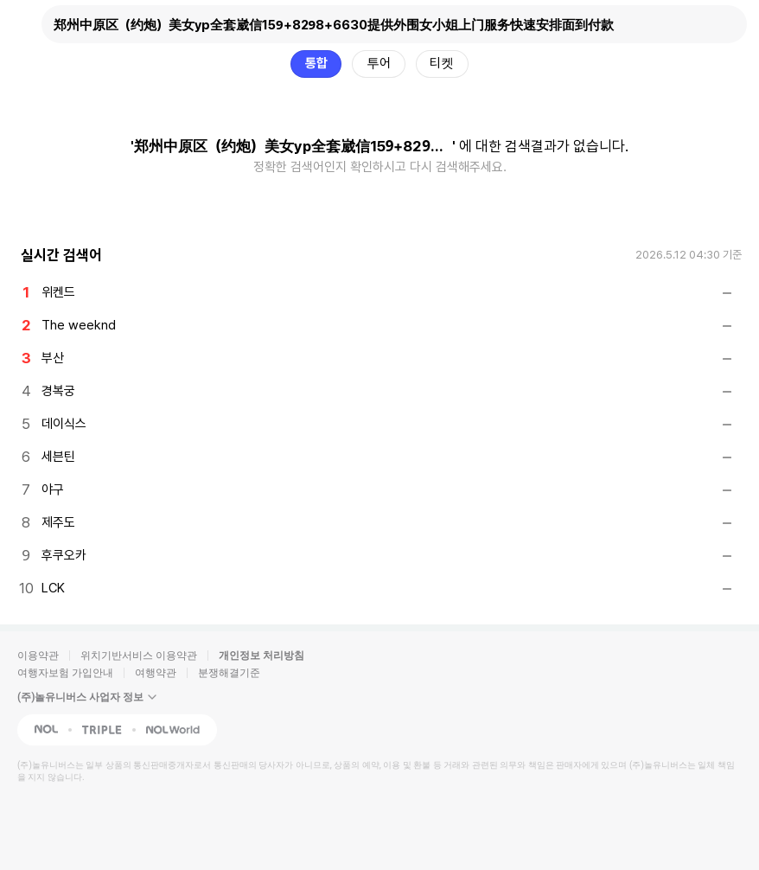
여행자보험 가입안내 (65, 673)
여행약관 (155, 673)
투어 (379, 63)
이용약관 (38, 655)
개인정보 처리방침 (261, 655)
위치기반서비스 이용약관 (138, 655)
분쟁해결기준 (229, 673)
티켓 (442, 63)
